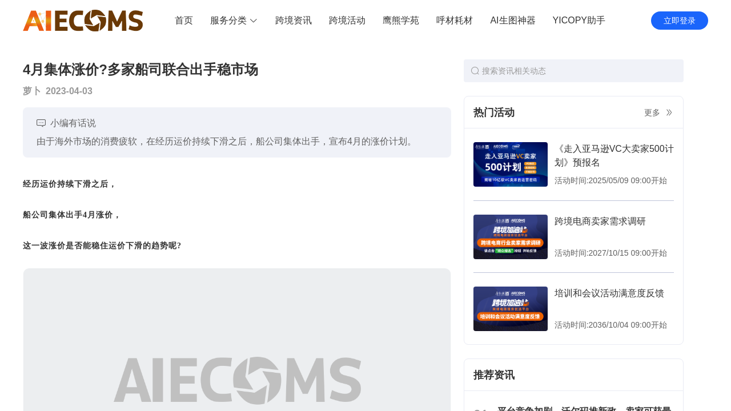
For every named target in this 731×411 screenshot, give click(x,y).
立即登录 (680, 20)
